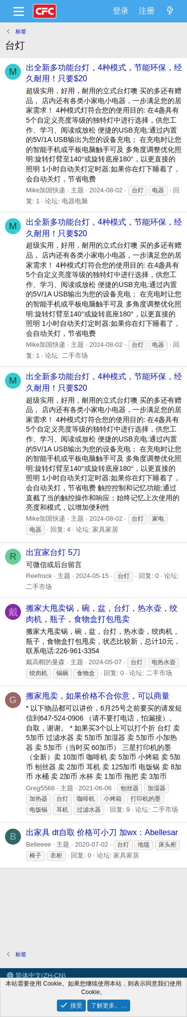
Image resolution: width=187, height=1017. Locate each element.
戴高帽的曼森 (45, 662)
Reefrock (39, 576)
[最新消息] (170, 10)
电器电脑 (75, 201)
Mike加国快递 (45, 190)
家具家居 (105, 529)
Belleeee (38, 844)
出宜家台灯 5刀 (53, 552)
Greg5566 (40, 788)
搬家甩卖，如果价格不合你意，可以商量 (98, 696)
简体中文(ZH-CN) (36, 975)
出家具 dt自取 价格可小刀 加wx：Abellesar (102, 832)
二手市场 (75, 355)
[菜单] (18, 11)
